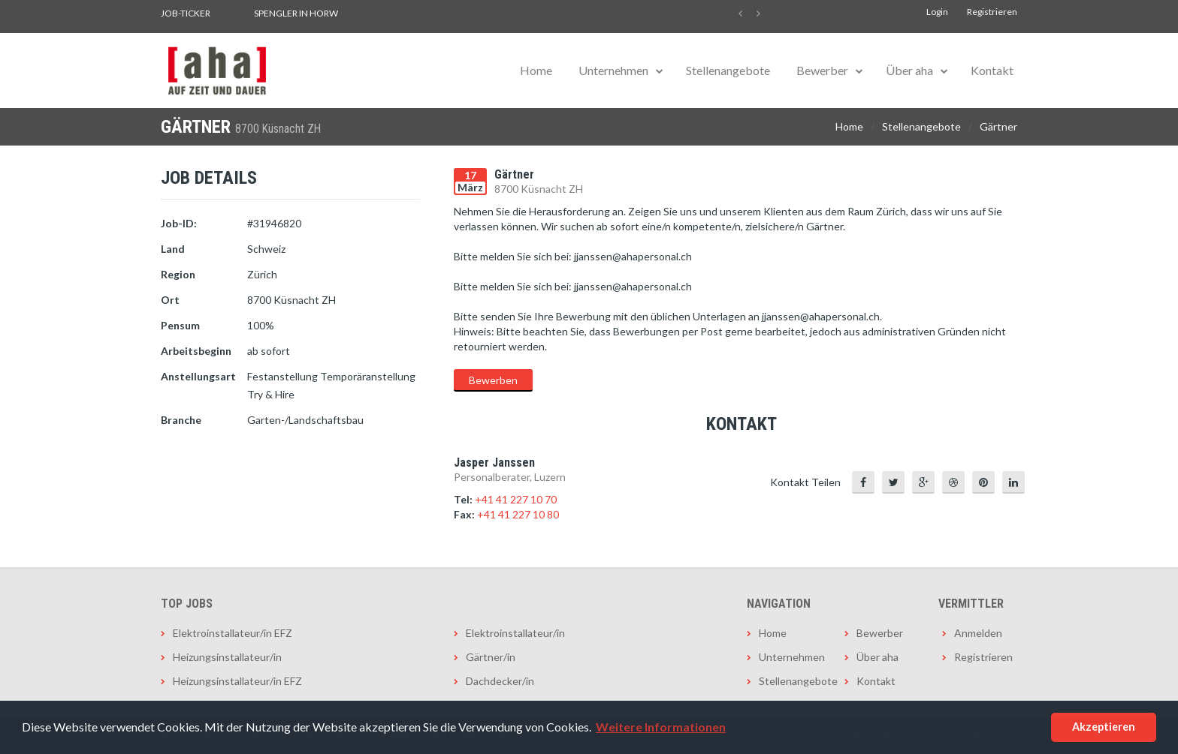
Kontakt (992, 70)
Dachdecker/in (500, 680)
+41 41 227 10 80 (518, 514)
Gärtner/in (490, 656)
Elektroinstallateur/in (515, 632)
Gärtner (998, 126)
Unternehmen (613, 70)
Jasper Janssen (494, 462)
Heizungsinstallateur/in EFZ (237, 680)
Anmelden (978, 632)
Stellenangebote (728, 70)
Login (937, 11)
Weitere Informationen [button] (661, 726)
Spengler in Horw (296, 13)
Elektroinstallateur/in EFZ (232, 632)
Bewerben (493, 380)
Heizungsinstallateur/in (227, 656)
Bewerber (822, 70)
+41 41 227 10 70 (516, 499)
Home (536, 70)
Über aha (909, 70)
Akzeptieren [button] (1103, 726)
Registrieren (992, 11)
